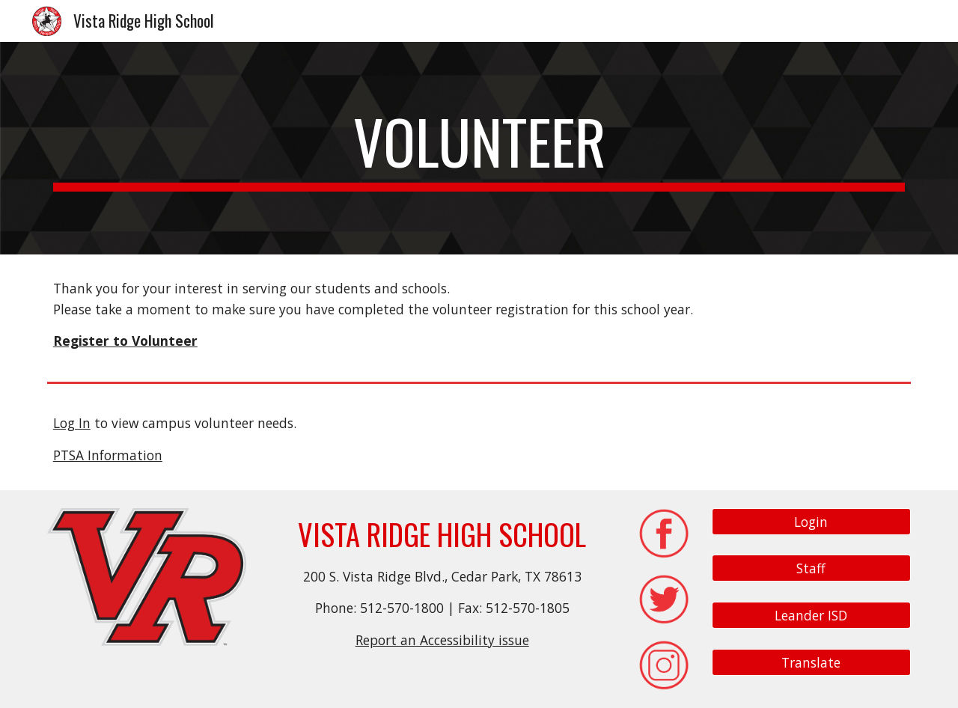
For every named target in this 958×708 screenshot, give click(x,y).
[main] (479, 148)
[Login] (811, 521)
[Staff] (811, 568)
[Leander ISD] (811, 615)
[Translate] (811, 662)
